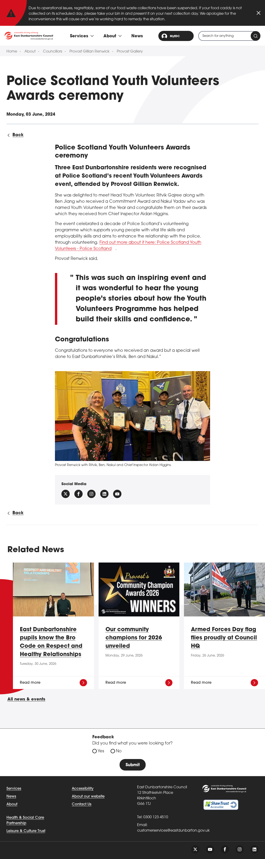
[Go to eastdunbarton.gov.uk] (29, 36)
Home (11, 51)
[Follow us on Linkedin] (104, 494)
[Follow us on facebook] (78, 494)
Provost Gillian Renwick (89, 51)
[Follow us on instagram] (91, 494)
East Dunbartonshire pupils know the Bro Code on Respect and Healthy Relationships (51, 642)
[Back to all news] (15, 135)
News (137, 36)
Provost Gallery (130, 51)
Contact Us (81, 804)
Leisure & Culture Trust (25, 831)
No (119, 751)
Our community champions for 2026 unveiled (133, 638)
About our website (88, 796)
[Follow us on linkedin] (254, 849)
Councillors (52, 51)
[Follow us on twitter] (195, 849)
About (30, 51)
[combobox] (229, 36)
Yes (101, 751)
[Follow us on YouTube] (117, 494)
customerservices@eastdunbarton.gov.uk (173, 831)
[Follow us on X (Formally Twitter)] (65, 494)
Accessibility (82, 789)
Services (13, 789)
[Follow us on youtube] (210, 849)
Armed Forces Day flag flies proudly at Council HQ (224, 638)
